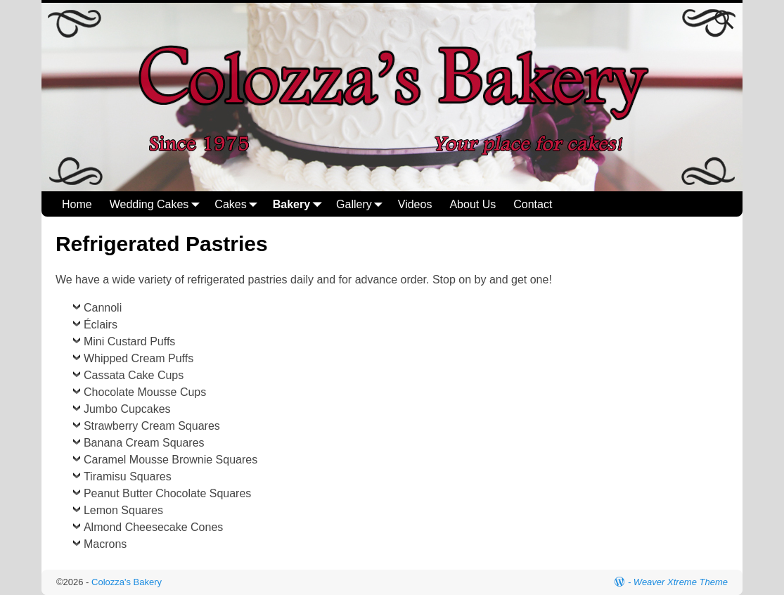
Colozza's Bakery (126, 582)
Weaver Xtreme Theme (681, 582)
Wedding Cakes (158, 204)
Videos (415, 204)
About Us (472, 204)
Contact (532, 204)
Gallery (362, 204)
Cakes (238, 204)
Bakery (300, 204)
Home (77, 204)
